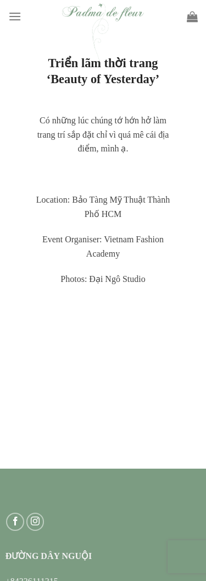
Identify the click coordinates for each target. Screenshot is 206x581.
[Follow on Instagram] (35, 522)
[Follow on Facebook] (15, 522)
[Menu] (14, 16)
